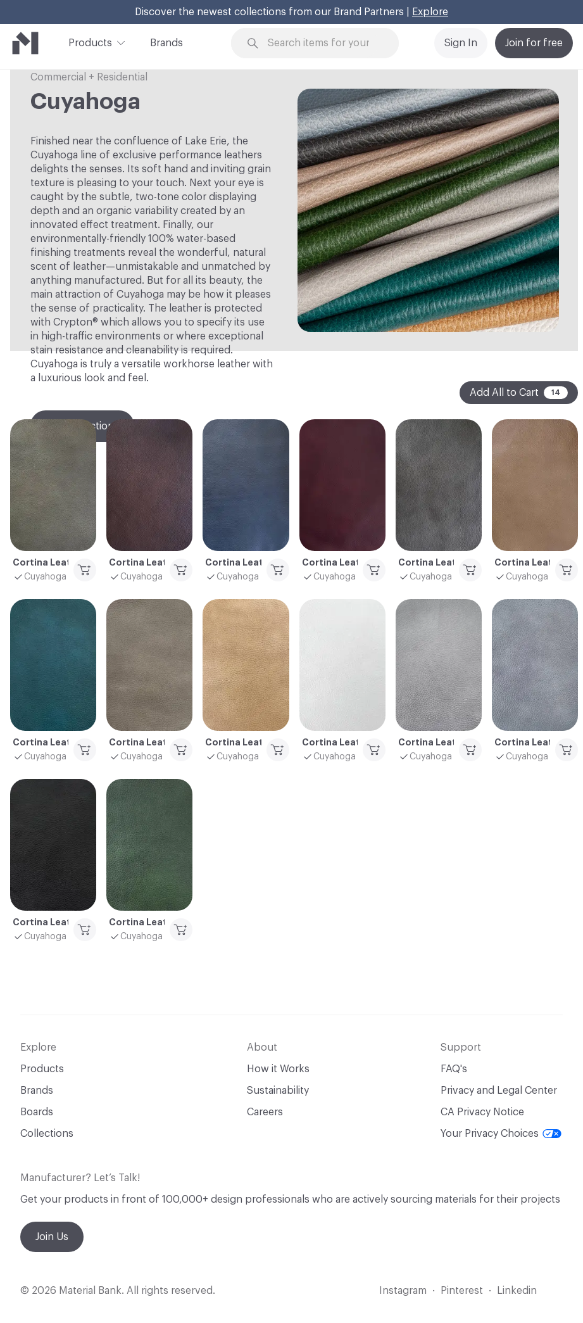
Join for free (534, 43)
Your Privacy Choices (501, 1134)
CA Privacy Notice (482, 1112)
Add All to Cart (519, 392)
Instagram (403, 1291)
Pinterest (462, 1291)
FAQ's (454, 1069)
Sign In (460, 43)
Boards (36, 1112)
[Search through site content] (323, 43)
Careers (265, 1112)
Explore (430, 12)
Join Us (51, 1237)
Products (90, 41)
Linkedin (517, 1291)
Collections (46, 1134)
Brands (166, 43)
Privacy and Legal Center (499, 1091)
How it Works (278, 1069)
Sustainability (278, 1091)
